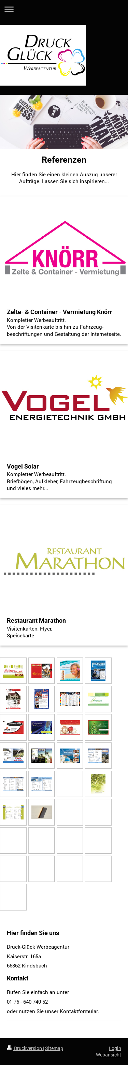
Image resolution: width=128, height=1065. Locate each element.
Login (115, 1048)
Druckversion (25, 1048)
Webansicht (108, 1054)
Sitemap (54, 1048)
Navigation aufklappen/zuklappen (64, 9)
